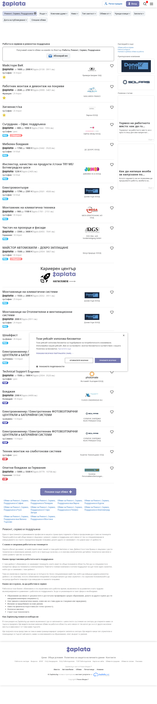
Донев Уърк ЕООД (92, 199)
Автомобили (67, 688)
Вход (133, 3)
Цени (40, 676)
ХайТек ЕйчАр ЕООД (92, 135)
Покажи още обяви (58, 510)
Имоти (55, 688)
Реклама (139, 680)
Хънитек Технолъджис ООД (92, 473)
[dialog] (78, 352)
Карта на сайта (98, 680)
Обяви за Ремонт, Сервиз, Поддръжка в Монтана (43, 536)
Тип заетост (92, 13)
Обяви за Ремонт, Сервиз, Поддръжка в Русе (16, 527)
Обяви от (110, 13)
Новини (101, 688)
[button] (78, 353)
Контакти (114, 676)
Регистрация (113, 3)
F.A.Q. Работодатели (66, 680)
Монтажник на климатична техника (31, 210)
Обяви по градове (113, 680)
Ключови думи (60, 13)
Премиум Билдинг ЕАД (92, 75)
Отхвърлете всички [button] (77, 360)
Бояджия (9, 401)
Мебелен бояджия (17, 145)
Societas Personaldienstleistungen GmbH (92, 494)
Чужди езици (128, 13)
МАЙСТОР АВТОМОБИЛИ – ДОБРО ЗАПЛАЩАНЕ (40, 251)
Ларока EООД (92, 116)
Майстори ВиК (14, 65)
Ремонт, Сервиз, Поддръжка (18, 13)
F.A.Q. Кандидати (51, 680)
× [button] (123, 335)
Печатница (90, 688)
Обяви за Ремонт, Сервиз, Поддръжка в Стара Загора (43, 528)
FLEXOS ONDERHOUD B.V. (92, 409)
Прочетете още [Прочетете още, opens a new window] (65, 348)
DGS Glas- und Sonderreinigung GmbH (92, 240)
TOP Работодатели (83, 680)
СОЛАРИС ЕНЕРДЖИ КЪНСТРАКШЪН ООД (92, 431)
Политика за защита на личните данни (85, 676)
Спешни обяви (55, 20)
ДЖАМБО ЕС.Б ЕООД (92, 175)
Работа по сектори (22, 680)
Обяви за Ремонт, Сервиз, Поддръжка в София (16, 520)
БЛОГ (41, 680)
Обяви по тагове (127, 680)
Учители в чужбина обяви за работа (131, 52)
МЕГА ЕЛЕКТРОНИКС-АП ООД (92, 219)
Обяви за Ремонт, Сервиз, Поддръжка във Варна (70, 520)
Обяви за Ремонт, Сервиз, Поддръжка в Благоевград (97, 527)
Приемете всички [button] (107, 360)
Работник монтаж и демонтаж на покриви (36, 86)
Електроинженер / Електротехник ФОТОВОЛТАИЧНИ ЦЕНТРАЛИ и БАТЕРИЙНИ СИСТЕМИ (37, 425)
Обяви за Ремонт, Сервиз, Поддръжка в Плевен (70, 527)
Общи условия (53, 676)
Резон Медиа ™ (83, 698)
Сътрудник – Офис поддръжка (26, 125)
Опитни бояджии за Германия (26, 486)
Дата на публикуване (30, 20)
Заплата (8, 20)
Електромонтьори (17, 190)
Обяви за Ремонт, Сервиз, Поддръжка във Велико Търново (16, 538)
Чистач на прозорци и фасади (26, 230)
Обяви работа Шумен (126, 47)
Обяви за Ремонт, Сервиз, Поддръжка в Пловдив (43, 520)
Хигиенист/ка (13, 107)
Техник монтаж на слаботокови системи (35, 469)
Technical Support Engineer (23, 380)
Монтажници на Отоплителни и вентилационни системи (28, 317)
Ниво (76, 13)
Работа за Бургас (124, 49)
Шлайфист (11, 339)
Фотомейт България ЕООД (92, 390)
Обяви (79, 688)
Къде (43, 13)
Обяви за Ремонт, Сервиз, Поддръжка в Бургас (96, 520)
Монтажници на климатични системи (33, 295)
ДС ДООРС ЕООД (92, 151)
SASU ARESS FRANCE (92, 96)
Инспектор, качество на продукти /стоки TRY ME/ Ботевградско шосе (38, 168)
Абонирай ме (61, 55)
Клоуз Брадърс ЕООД (92, 256)
